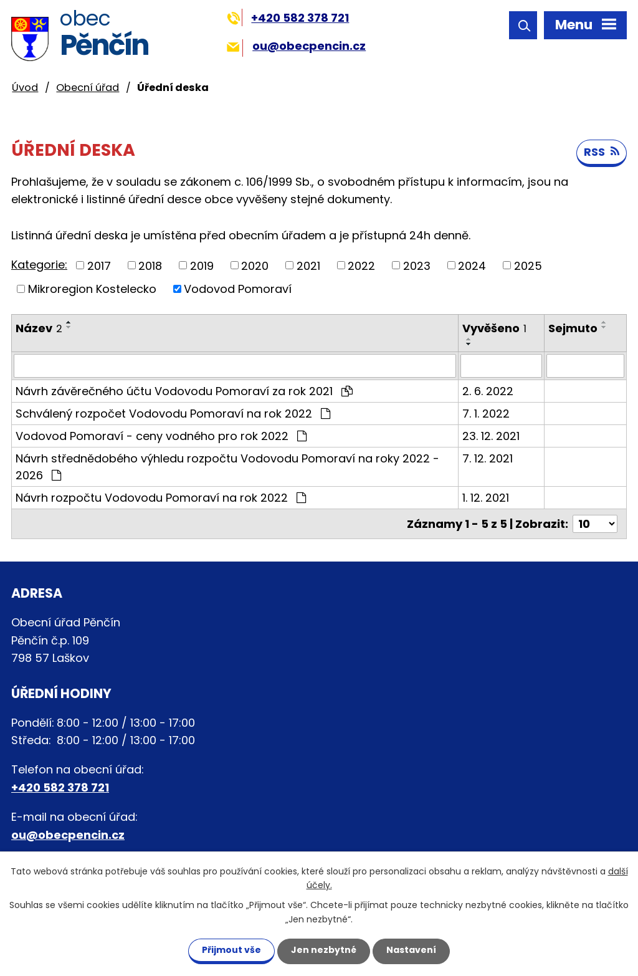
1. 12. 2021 (485, 497)
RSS (601, 152)
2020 (255, 265)
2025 (528, 265)
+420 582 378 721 (288, 18)
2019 (202, 265)
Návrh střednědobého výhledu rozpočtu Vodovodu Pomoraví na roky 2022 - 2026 (227, 467)
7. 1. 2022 (486, 413)
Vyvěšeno (494, 328)
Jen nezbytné (323, 950)
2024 (472, 265)
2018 (150, 265)
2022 (361, 265)
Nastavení (411, 950)
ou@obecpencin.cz (296, 46)
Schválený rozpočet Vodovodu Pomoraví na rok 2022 (173, 413)
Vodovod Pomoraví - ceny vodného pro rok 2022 (161, 436)
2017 (99, 265)
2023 (417, 265)
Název (39, 328)
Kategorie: (39, 264)
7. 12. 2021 (487, 458)
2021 (308, 265)
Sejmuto (573, 328)
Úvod (25, 87)
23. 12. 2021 (491, 436)
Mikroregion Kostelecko (92, 289)
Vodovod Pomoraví (238, 289)
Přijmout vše (231, 950)
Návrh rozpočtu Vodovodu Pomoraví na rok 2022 (161, 497)
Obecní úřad (87, 87)
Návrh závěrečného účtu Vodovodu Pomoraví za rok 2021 (184, 391)
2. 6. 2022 (487, 391)
